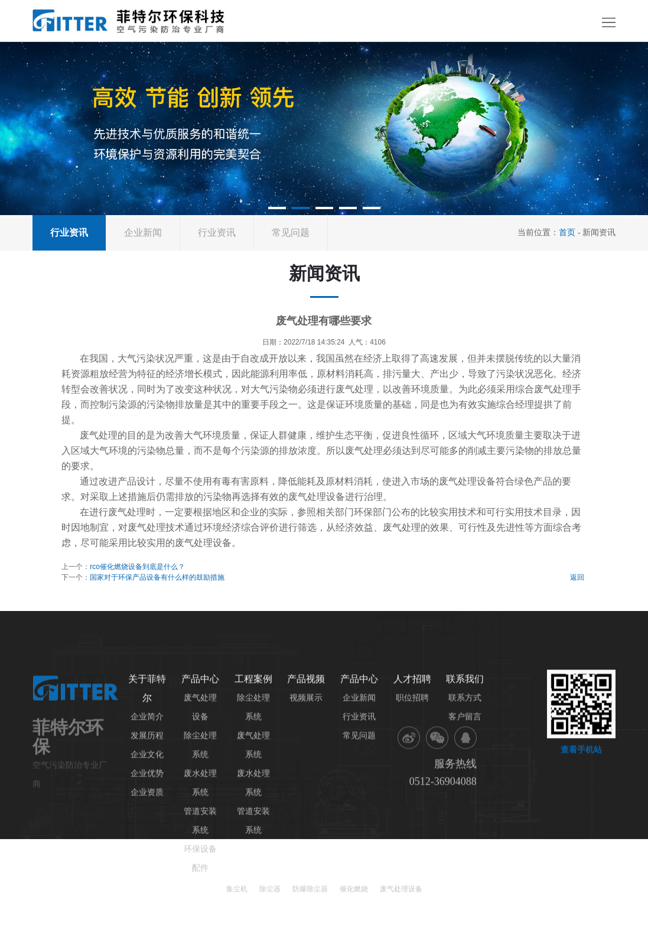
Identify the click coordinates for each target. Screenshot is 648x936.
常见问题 (291, 233)
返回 (577, 577)
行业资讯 (217, 233)
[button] (277, 208)
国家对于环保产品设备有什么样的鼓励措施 (157, 577)
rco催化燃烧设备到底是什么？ (137, 567)
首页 (567, 232)
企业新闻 (143, 233)
